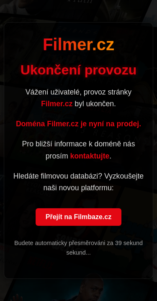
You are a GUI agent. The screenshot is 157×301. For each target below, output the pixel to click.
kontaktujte (89, 156)
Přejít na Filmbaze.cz (78, 217)
